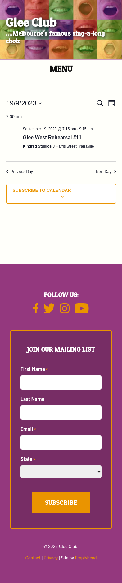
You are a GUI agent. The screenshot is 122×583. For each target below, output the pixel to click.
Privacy (51, 557)
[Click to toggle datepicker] (24, 103)
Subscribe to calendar (42, 190)
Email (28, 429)
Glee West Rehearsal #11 (52, 137)
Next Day (106, 171)
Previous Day (19, 171)
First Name (34, 369)
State (27, 459)
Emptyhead (86, 557)
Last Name (32, 399)
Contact (33, 557)
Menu (61, 69)
